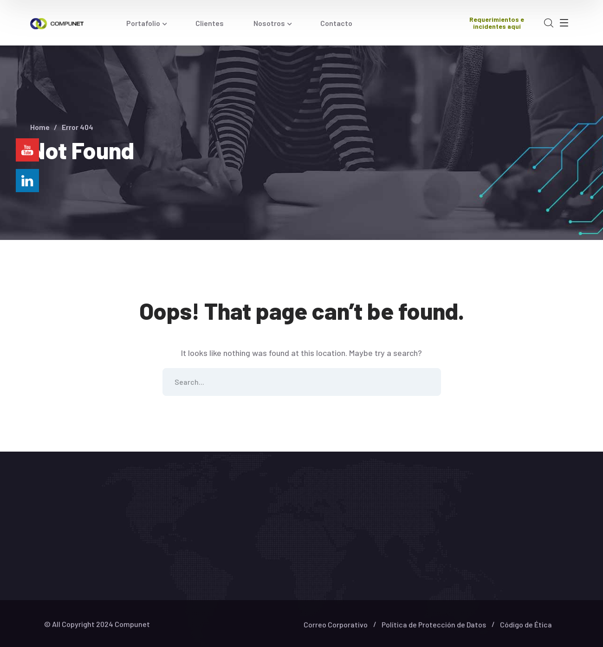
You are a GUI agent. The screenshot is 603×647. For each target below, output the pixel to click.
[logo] (57, 23)
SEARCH (427, 382)
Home (40, 127)
